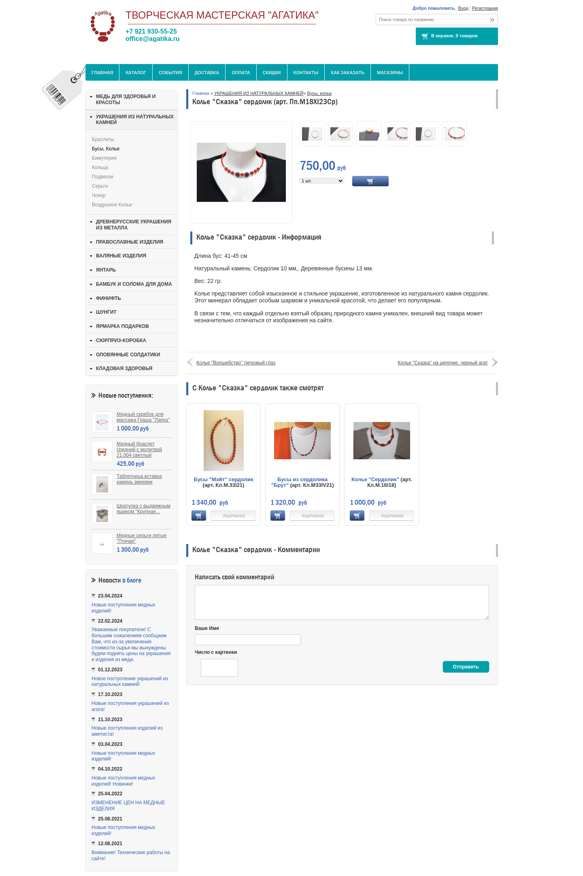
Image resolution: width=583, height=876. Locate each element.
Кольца (100, 167)
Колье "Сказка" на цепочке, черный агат (443, 363)
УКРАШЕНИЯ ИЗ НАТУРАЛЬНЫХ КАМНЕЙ (258, 93)
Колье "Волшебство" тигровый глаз (235, 363)
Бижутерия (104, 158)
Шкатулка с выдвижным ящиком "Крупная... (143, 508)
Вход (463, 8)
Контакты (306, 72)
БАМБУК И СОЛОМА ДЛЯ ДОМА (134, 284)
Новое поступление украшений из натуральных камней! (129, 682)
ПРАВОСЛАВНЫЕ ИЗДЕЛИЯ (129, 242)
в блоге (131, 580)
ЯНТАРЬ (106, 270)
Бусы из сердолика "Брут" (299, 482)
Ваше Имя (207, 628)
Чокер (98, 195)
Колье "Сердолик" (375, 479)
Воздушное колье (112, 205)
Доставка (207, 72)
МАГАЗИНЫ (390, 72)
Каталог (136, 72)
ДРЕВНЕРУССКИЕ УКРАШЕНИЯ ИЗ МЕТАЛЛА (133, 225)
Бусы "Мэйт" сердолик (223, 479)
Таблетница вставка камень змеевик (139, 479)
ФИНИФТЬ (108, 298)
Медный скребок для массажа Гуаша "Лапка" (143, 417)
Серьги (100, 186)
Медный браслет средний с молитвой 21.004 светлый (139, 449)
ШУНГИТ (106, 312)
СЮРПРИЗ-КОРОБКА (121, 340)
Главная (102, 72)
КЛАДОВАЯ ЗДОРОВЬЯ (124, 368)
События (170, 72)
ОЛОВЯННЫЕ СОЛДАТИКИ (128, 355)
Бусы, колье (319, 93)
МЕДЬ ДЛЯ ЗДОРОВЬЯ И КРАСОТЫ (125, 99)
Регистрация (485, 8)
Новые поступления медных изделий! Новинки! (123, 781)
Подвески (102, 177)
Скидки (272, 72)
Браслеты (103, 139)
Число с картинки (216, 652)
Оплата (241, 72)
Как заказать (347, 72)
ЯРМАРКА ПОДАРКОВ (122, 326)
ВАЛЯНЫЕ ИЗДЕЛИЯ (121, 256)
